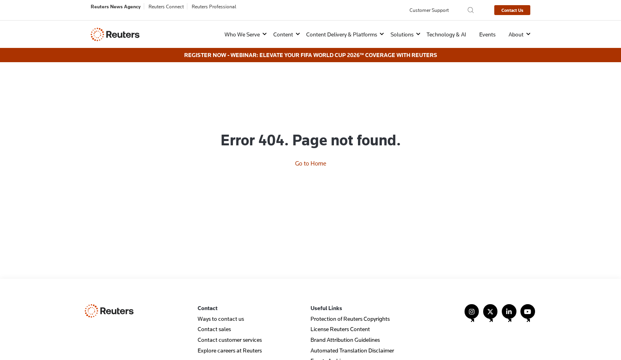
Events (487, 34)
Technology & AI (446, 34)
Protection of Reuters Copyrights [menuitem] (350, 310)
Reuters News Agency (116, 6)
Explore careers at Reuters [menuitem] (230, 342)
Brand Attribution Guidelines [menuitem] (345, 331)
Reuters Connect (166, 6)
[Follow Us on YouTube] (527, 307)
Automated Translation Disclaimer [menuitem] (352, 342)
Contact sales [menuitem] (214, 321)
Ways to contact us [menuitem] (221, 310)
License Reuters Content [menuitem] (340, 321)
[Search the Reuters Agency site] (471, 10)
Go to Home (310, 136)
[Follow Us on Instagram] (472, 307)
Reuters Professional (214, 6)
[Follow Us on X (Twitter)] (490, 307)
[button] (240, 34)
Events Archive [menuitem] (328, 352)
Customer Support (429, 10)
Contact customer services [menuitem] (230, 331)
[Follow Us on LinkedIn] (509, 307)
